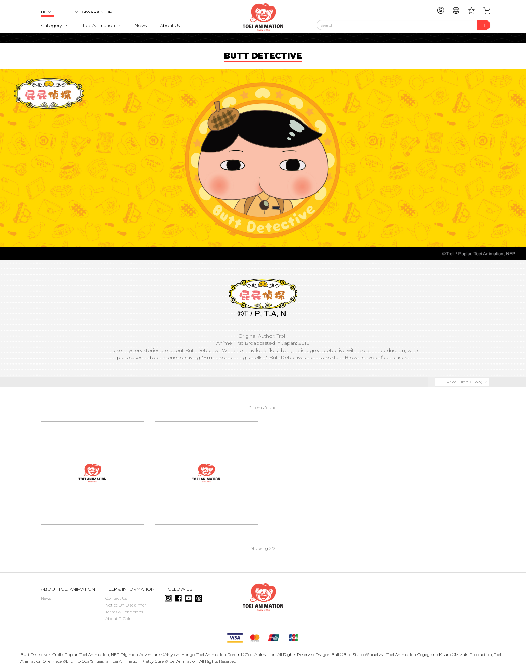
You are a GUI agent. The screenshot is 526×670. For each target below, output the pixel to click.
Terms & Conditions (124, 611)
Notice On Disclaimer (125, 605)
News (141, 25)
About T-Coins (119, 618)
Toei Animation (98, 25)
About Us (170, 25)
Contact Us (116, 598)
